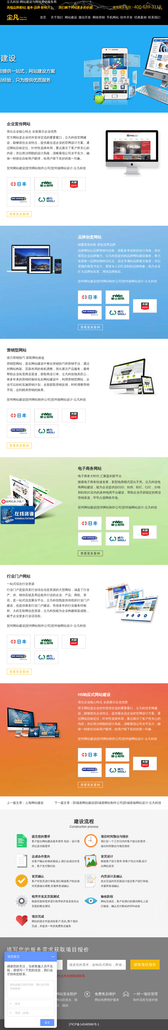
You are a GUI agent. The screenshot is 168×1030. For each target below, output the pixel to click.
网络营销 (99, 17)
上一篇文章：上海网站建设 (25, 802)
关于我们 (57, 17)
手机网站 (113, 17)
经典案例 (140, 17)
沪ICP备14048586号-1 (84, 1024)
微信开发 (85, 17)
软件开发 (126, 17)
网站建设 (71, 17)
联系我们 (154, 17)
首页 (43, 17)
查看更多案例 (19, 214)
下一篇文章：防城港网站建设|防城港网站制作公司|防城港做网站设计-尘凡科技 (107, 802)
